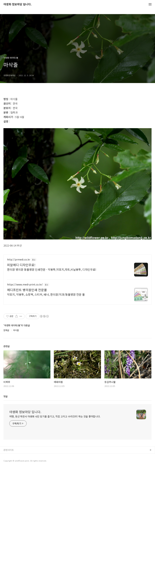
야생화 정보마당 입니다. (17, 4)
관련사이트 (8, 555)
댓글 (5, 502)
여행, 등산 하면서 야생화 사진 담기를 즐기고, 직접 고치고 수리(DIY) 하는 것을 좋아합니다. (54, 522)
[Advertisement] (77, 117)
